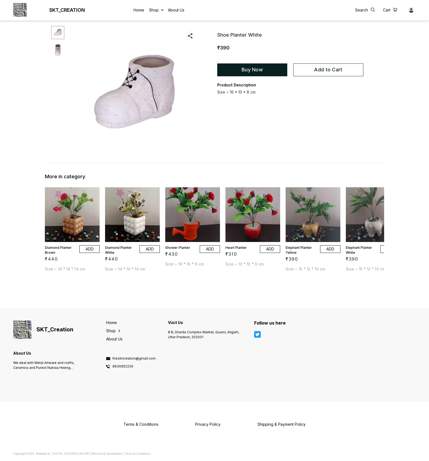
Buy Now (252, 69)
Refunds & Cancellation (107, 453)
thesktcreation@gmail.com (134, 358)
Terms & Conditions (137, 453)
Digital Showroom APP (70, 453)
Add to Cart (328, 69)
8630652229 (122, 366)
